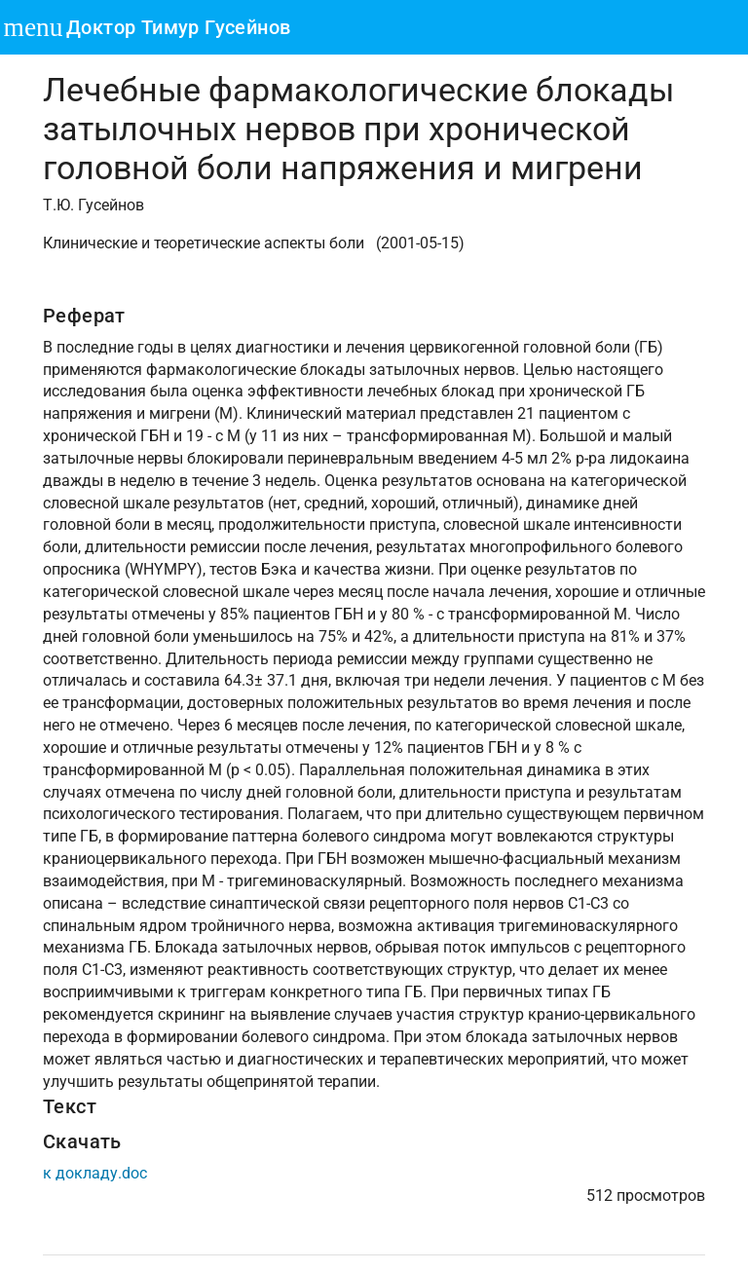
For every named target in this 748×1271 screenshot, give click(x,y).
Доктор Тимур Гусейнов (178, 27)
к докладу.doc (95, 1173)
